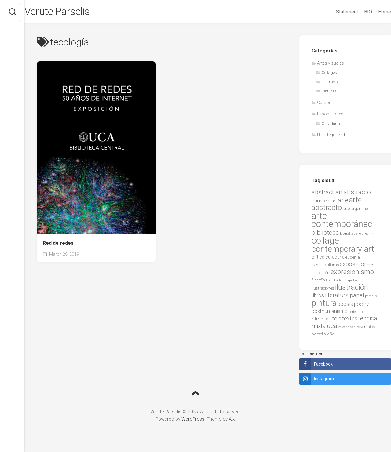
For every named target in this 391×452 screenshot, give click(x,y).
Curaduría (331, 125)
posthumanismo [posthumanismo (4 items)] (330, 313)
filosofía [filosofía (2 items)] (318, 282)
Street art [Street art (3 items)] (321, 321)
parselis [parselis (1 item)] (371, 298)
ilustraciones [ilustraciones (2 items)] (323, 290)
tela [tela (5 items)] (336, 320)
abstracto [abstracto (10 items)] (357, 194)
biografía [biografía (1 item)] (346, 235)
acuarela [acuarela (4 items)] (321, 202)
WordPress (192, 421)
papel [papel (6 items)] (357, 297)
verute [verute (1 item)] (355, 329)
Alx (232, 421)
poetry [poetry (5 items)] (361, 306)
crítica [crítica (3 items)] (318, 259)
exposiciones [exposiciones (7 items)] (357, 265)
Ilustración (331, 83)
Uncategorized (331, 136)
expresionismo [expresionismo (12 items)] (352, 273)
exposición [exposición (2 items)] (321, 274)
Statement (335, 12)
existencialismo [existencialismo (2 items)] (325, 266)
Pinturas (329, 93)
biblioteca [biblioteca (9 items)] (325, 234)
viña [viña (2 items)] (330, 336)
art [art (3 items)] (334, 202)
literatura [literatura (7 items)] (337, 297)
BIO (356, 12)
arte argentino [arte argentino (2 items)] (355, 210)
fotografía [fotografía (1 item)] (350, 282)
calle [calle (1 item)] (357, 235)
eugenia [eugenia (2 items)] (352, 259)
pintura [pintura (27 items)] (324, 305)
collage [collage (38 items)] (325, 242)
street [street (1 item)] (360, 314)
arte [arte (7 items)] (343, 202)
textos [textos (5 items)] (349, 320)
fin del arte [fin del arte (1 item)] (334, 282)
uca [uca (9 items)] (332, 327)
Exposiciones (330, 115)
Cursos (324, 104)
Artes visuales (330, 65)
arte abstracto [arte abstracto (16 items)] (337, 205)
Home (372, 12)
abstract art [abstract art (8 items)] (327, 194)
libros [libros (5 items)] (318, 297)
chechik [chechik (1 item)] (367, 235)
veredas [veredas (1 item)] (343, 329)
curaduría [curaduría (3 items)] (335, 259)
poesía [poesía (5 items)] (345, 306)
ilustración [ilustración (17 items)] (351, 288)
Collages (329, 74)
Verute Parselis (72, 12)
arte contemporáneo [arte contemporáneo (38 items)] (342, 221)
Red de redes (58, 245)
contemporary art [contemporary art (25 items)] (343, 251)
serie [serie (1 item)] (352, 314)
